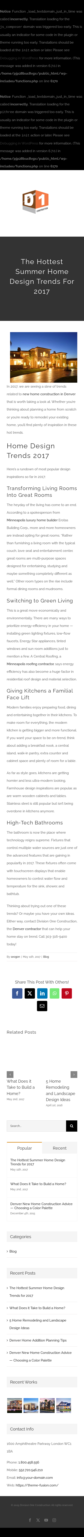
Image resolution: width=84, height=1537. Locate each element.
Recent (60, 1147)
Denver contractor (27, 928)
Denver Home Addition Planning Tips (38, 1339)
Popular (24, 1147)
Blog (46, 955)
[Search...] (36, 1125)
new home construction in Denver (49, 393)
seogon (15, 955)
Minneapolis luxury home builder (32, 519)
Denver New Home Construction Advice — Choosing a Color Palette (41, 1205)
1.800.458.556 (28, 1461)
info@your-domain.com (35, 1477)
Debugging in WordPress (19, 58)
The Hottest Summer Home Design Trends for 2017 (37, 1161)
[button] (10, 1073)
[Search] (71, 1125)
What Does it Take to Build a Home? (21, 1086)
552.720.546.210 (31, 1469)
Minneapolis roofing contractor (30, 663)
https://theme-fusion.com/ (37, 1484)
